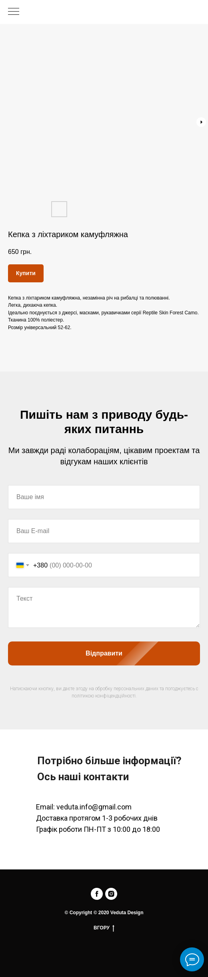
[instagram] (111, 894)
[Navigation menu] (13, 12)
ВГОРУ (104, 928)
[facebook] (97, 894)
